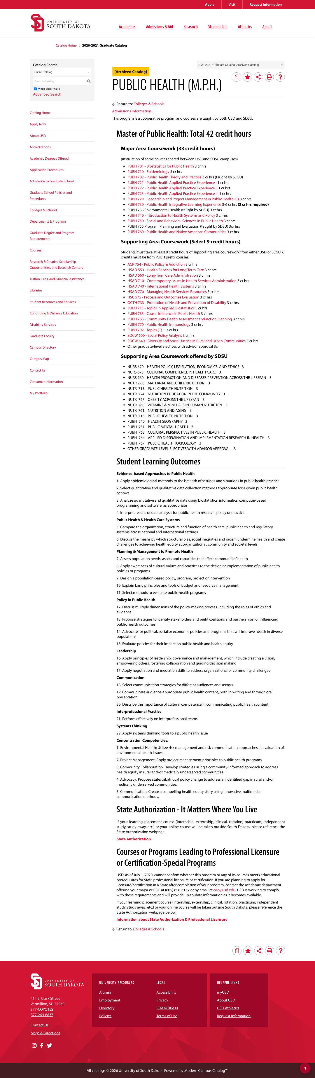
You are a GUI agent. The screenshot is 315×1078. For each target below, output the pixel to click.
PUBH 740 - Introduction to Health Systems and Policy (171, 215)
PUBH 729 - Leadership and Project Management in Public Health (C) (183, 198)
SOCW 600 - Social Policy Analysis (155, 335)
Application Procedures (47, 170)
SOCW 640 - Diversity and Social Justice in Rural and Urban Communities (187, 340)
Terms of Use (166, 1015)
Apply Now (38, 124)
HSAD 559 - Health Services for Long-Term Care (166, 269)
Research (191, 26)
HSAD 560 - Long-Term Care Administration (163, 275)
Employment (110, 1000)
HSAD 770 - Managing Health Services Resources (167, 291)
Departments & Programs (48, 221)
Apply (209, 4)
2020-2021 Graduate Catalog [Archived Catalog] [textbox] (228, 64)
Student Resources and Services (53, 302)
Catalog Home (66, 45)
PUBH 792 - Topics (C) (145, 329)
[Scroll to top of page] (305, 1068)
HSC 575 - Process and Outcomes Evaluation (163, 297)
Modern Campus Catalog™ (206, 1070)
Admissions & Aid (159, 26)
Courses (35, 250)
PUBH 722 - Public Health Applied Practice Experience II (173, 187)
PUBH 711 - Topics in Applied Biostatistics (161, 307)
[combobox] (240, 65)
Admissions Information (131, 110)
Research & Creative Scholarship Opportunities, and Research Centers (56, 265)
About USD (38, 136)
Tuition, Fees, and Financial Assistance (57, 279)
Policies (105, 1015)
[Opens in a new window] (34, 1045)
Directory (107, 1007)
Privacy (162, 1000)
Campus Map (39, 359)
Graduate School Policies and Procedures (51, 195)
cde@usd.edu (224, 889)
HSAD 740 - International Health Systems (161, 286)
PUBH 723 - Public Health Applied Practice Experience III (173, 193)
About (267, 26)
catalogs (99, 1070)
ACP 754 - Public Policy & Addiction (156, 264)
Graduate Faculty (42, 336)
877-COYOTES (42, 1009)
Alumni (105, 992)
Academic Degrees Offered (49, 158)
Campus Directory (43, 347)
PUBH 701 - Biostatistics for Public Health (161, 166)
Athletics (245, 26)
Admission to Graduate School (52, 181)
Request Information (266, 4)
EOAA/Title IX (167, 1007)
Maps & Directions (45, 1032)
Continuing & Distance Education (54, 313)
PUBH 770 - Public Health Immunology (159, 324)
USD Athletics (228, 1007)
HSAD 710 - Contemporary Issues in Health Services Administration (182, 280)
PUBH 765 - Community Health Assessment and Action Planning (180, 318)
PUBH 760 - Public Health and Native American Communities (177, 231)
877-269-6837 (42, 1014)
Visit (232, 4)
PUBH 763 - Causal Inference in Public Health (164, 313)
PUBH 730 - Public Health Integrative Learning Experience (174, 204)
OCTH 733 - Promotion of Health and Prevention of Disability (177, 302)
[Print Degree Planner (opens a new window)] (236, 77)
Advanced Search (47, 94)
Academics (127, 26)
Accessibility (166, 992)
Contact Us (38, 370)
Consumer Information (46, 382)
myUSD (223, 992)
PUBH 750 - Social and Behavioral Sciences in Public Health (175, 220)
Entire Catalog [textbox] (43, 72)
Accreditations (40, 147)
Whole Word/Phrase (49, 89)
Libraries (36, 290)
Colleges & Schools (43, 210)
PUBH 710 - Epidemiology (149, 171)
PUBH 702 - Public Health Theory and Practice (164, 177)
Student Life (218, 26)
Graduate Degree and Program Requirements (52, 236)
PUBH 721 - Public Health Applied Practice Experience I (172, 182)
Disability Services (43, 325)
